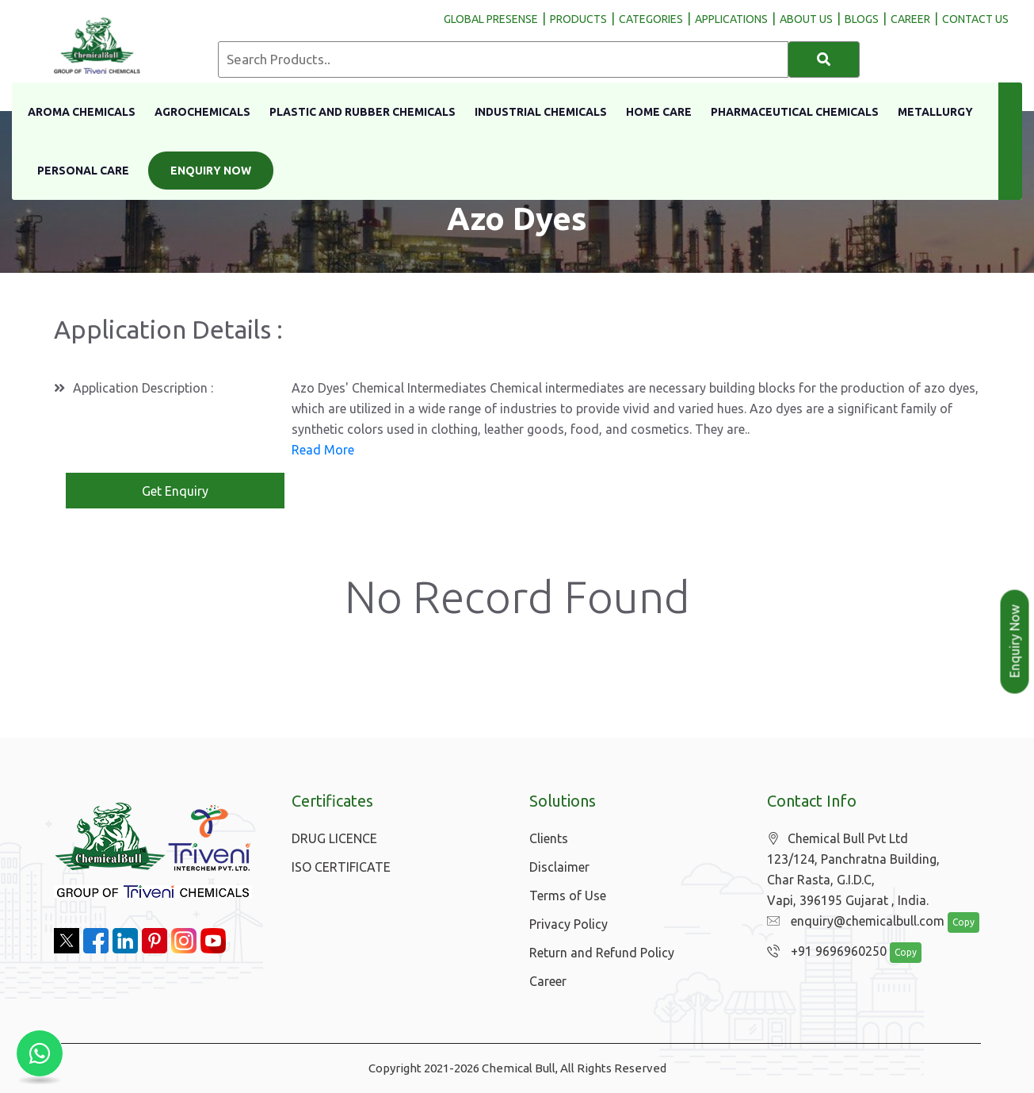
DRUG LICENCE (334, 838)
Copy (955, 923)
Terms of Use (567, 895)
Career (548, 981)
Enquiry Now (210, 170)
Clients (548, 838)
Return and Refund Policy (601, 952)
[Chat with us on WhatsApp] (39, 1053)
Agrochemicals (202, 111)
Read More (323, 450)
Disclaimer (559, 867)
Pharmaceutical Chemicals (795, 111)
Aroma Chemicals (81, 111)
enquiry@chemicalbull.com (852, 922)
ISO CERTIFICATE (341, 867)
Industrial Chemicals (541, 111)
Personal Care (83, 170)
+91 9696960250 (823, 952)
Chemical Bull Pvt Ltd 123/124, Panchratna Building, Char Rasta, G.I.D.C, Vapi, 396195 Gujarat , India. (853, 869)
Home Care (659, 111)
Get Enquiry (175, 491)
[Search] (824, 59)
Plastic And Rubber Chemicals (362, 111)
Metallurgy (935, 111)
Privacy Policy (568, 924)
